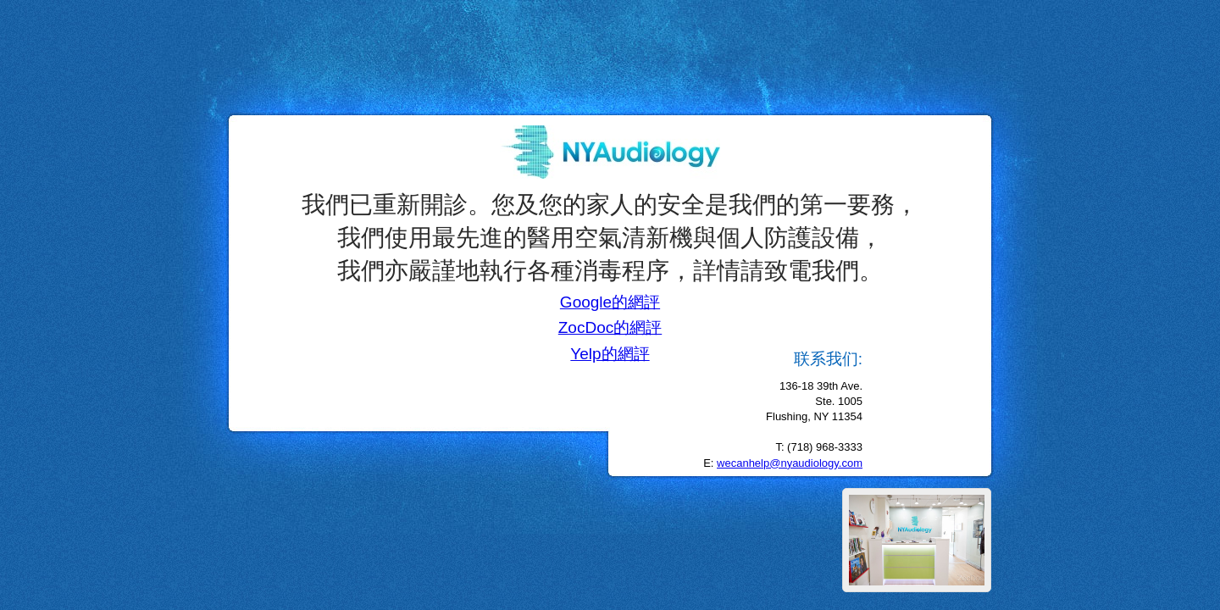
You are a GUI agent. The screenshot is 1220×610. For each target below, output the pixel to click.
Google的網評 (610, 302)
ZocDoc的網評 (610, 327)
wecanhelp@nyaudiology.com (789, 463)
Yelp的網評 (609, 354)
